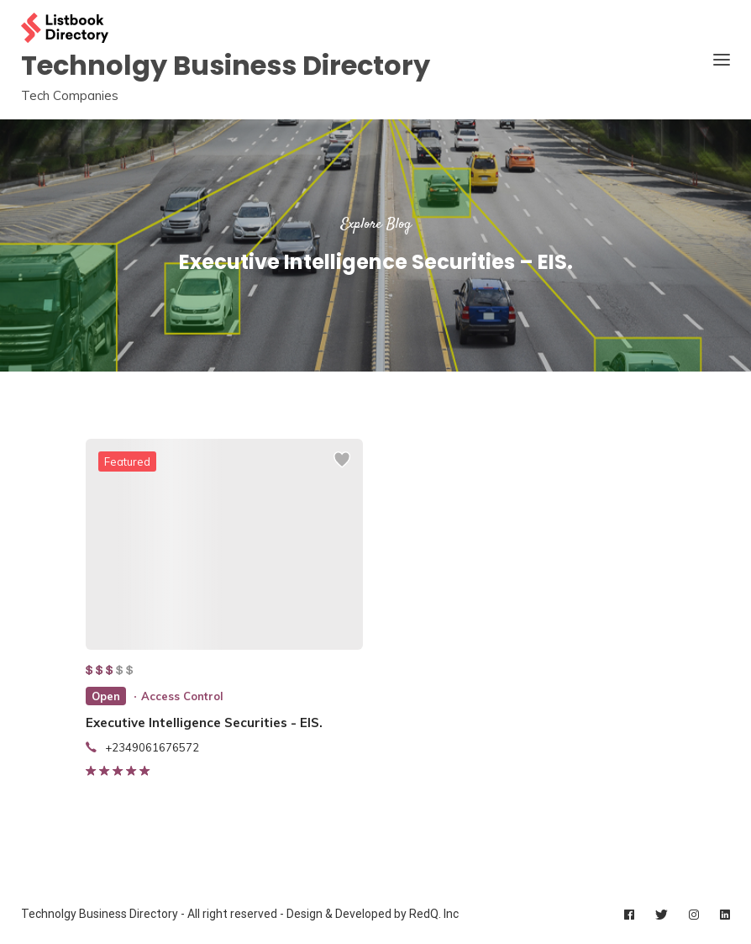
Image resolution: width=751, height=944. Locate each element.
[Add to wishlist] (341, 467)
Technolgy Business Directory (225, 65)
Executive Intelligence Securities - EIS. (204, 722)
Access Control (182, 696)
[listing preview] (224, 544)
